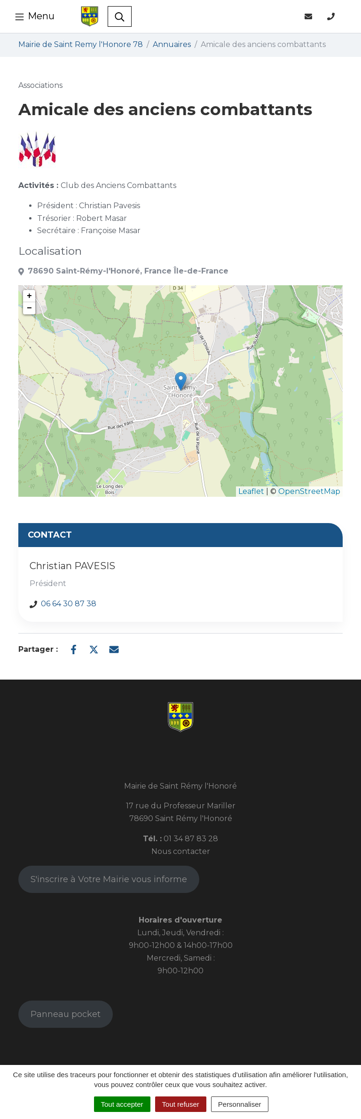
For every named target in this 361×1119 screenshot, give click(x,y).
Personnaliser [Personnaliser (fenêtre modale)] (239, 1104)
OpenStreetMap (309, 491)
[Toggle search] (120, 16)
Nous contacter (180, 851)
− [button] (29, 308)
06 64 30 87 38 (68, 603)
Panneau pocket (66, 1014)
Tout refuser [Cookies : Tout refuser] (180, 1104)
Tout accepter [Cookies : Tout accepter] (122, 1104)
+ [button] (29, 296)
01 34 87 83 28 (191, 838)
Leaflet (251, 491)
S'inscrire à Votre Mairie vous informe (109, 879)
